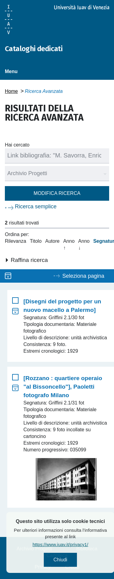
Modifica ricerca (57, 193)
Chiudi (73, 559)
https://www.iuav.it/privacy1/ (73, 544)
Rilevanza (15, 241)
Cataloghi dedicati (33, 48)
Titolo (36, 241)
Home (11, 91)
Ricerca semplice (36, 206)
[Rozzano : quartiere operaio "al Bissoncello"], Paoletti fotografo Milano (62, 386)
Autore (52, 241)
